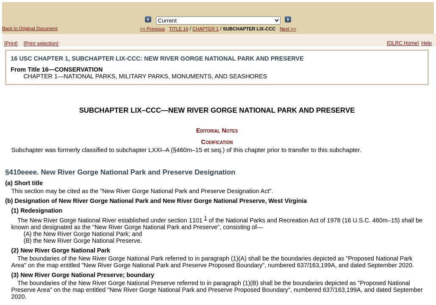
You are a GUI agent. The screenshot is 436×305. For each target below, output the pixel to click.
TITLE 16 (178, 28)
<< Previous (152, 28)
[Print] (10, 44)
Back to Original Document (30, 28)
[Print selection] (41, 44)
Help (426, 43)
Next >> (288, 28)
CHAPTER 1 (205, 28)
